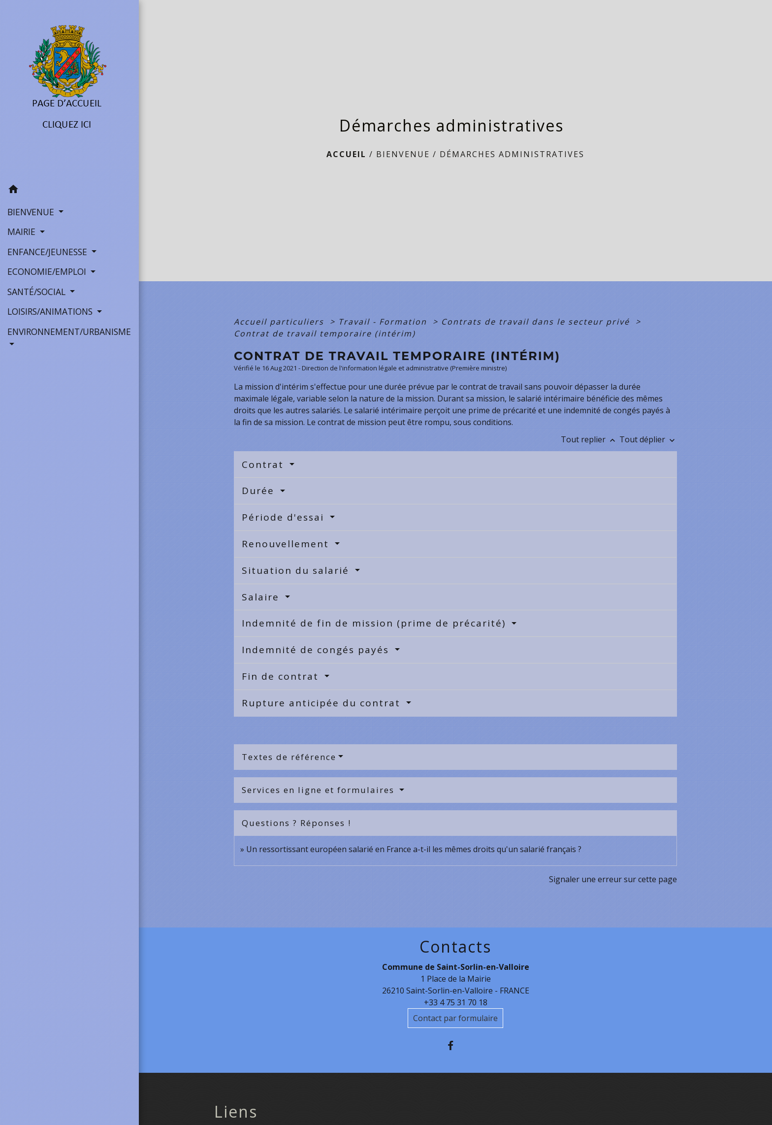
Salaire (262, 597)
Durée (260, 490)
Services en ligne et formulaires (319, 789)
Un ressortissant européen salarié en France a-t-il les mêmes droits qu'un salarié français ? (413, 849)
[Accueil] (69, 90)
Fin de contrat (282, 676)
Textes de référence (289, 756)
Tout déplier (648, 439)
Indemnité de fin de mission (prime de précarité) (375, 623)
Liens (235, 1111)
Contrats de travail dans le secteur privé (537, 321)
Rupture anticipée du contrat (323, 702)
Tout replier (590, 439)
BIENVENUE (403, 154)
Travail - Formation (384, 321)
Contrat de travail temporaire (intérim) (325, 333)
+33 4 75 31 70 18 (455, 1002)
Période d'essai (284, 517)
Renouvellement (287, 543)
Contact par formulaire (455, 1018)
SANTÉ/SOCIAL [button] (37, 292)
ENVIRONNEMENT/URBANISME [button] (69, 331)
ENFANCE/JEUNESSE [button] (48, 252)
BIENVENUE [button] (32, 212)
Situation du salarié (297, 570)
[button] (69, 190)
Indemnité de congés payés (317, 649)
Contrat (264, 464)
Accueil (346, 154)
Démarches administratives (512, 154)
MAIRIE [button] (22, 231)
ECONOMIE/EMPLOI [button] (48, 271)
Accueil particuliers (280, 321)
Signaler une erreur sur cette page (613, 879)
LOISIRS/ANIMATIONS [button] (51, 311)
